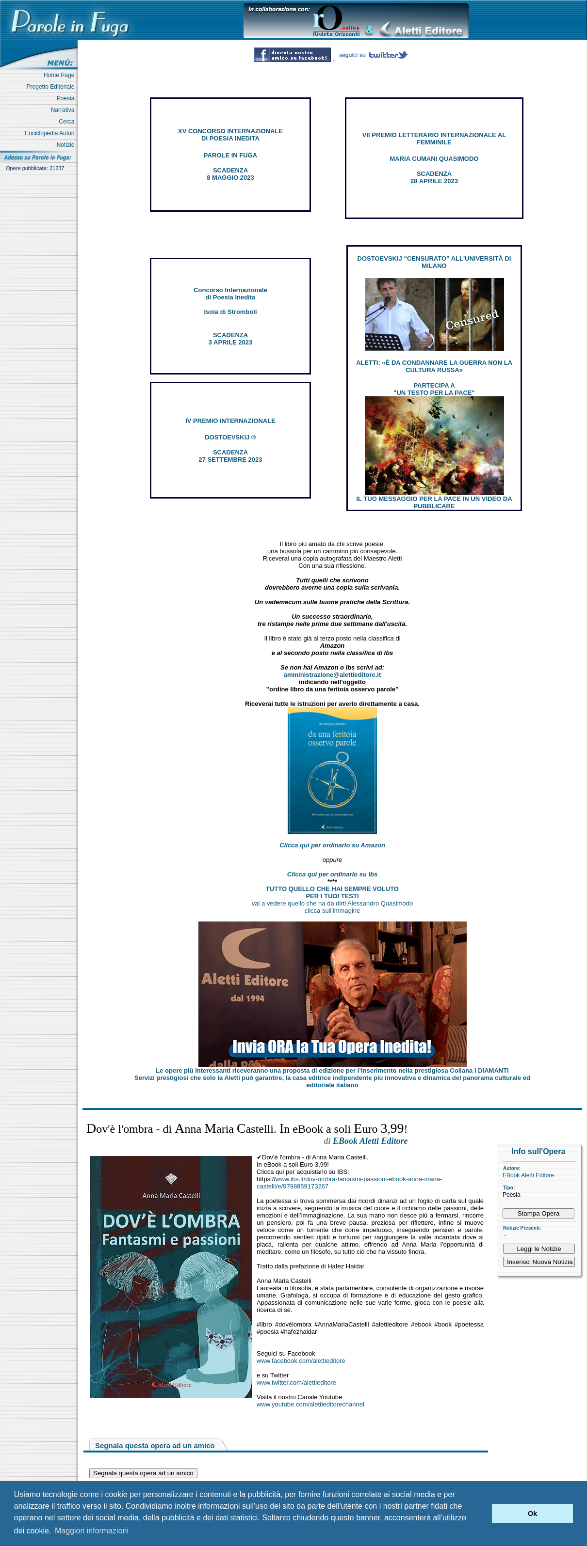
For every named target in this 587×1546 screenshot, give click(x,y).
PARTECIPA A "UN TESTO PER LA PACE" (433, 389)
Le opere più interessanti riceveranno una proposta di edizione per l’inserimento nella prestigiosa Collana (332, 1070)
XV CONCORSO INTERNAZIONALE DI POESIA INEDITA (230, 134)
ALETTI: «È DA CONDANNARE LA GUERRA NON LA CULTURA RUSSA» (434, 366)
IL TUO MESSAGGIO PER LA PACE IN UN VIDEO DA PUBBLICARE (434, 502)
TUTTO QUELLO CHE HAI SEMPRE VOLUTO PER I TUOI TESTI (332, 892)
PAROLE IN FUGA (230, 155)
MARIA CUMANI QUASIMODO (434, 158)
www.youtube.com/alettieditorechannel (310, 1404)
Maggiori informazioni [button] (92, 1531)
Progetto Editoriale (52, 86)
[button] (482, 1513)
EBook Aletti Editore (528, 1175)
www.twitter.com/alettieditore (296, 1382)
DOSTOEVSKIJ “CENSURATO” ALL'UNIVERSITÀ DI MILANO (434, 262)
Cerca (68, 121)
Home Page (61, 75)
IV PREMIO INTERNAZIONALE (230, 420)
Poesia (67, 98)
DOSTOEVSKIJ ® (230, 437)
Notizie (67, 144)
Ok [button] (532, 1513)
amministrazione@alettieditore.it (332, 674)
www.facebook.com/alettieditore (301, 1360)
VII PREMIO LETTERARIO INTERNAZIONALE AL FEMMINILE (434, 138)
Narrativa (64, 110)
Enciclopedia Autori (51, 133)
